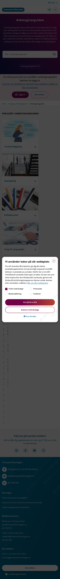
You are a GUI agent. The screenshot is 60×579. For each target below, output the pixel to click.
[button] (30, 316)
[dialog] (30, 289)
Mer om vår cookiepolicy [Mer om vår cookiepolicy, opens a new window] (37, 283)
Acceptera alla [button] (30, 302)
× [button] (53, 260)
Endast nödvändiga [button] (30, 309)
